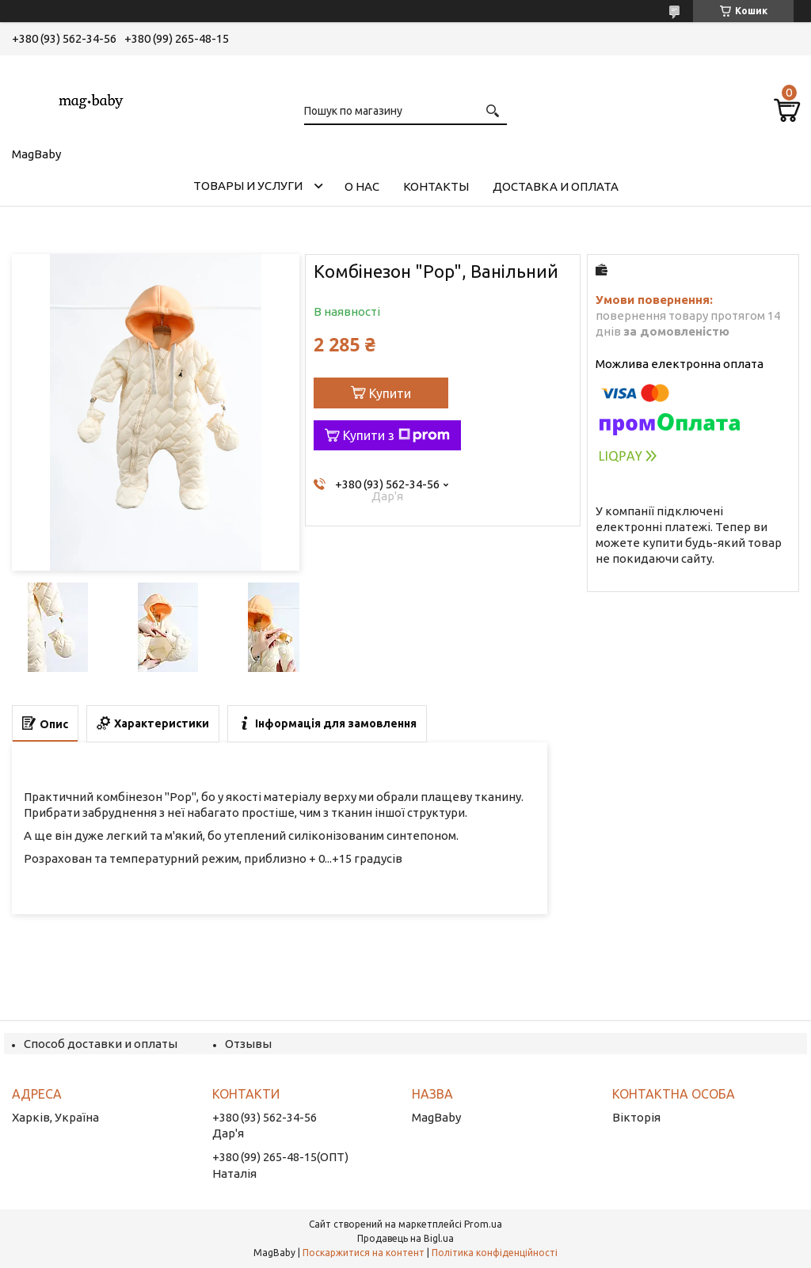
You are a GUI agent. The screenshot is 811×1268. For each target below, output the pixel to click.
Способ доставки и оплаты (100, 1043)
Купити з (396, 435)
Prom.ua (483, 1224)
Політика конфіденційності (495, 1252)
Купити (390, 393)
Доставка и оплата (556, 186)
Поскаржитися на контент (364, 1252)
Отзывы (248, 1043)
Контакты (436, 186)
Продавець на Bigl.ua (405, 1238)
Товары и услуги (248, 185)
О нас (362, 186)
